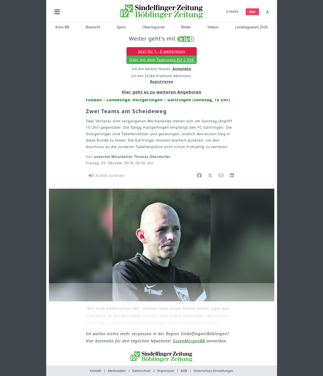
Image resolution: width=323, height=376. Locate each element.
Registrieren (161, 82)
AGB (184, 371)
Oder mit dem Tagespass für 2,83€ (162, 61)
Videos (213, 27)
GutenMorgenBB (189, 341)
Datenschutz (141, 371)
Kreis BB (62, 27)
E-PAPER (232, 11)
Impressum (165, 371)
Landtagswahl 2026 (251, 27)
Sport (121, 27)
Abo (252, 11)
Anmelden (181, 69)
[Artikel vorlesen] (106, 175)
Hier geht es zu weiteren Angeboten (161, 92)
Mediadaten (117, 371)
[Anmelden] (267, 11)
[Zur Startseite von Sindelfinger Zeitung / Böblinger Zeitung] (161, 12)
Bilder (186, 27)
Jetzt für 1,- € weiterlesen (161, 51)
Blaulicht (93, 27)
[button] (81, 11)
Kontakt (95, 371)
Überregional (153, 27)
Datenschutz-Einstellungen (213, 371)
